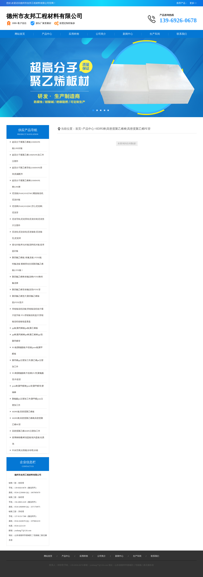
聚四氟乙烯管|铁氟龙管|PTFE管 (26, 289)
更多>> (193, 3)
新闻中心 (128, 33)
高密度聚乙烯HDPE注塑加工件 (26, 431)
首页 (78, 128)
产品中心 (47, 33)
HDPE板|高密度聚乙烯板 (23, 411)
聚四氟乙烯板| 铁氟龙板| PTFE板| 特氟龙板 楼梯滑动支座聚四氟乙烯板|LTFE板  (27, 263)
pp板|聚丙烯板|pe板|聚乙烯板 (25, 328)
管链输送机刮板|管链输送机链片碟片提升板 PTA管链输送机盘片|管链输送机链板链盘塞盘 (27, 315)
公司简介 (101, 33)
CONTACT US (28, 466)
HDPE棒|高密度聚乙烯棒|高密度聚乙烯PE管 (123, 128)
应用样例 (74, 33)
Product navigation (27, 134)
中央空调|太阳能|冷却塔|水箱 (25, 450)
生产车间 (155, 33)
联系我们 (182, 33)
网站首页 (20, 33)
